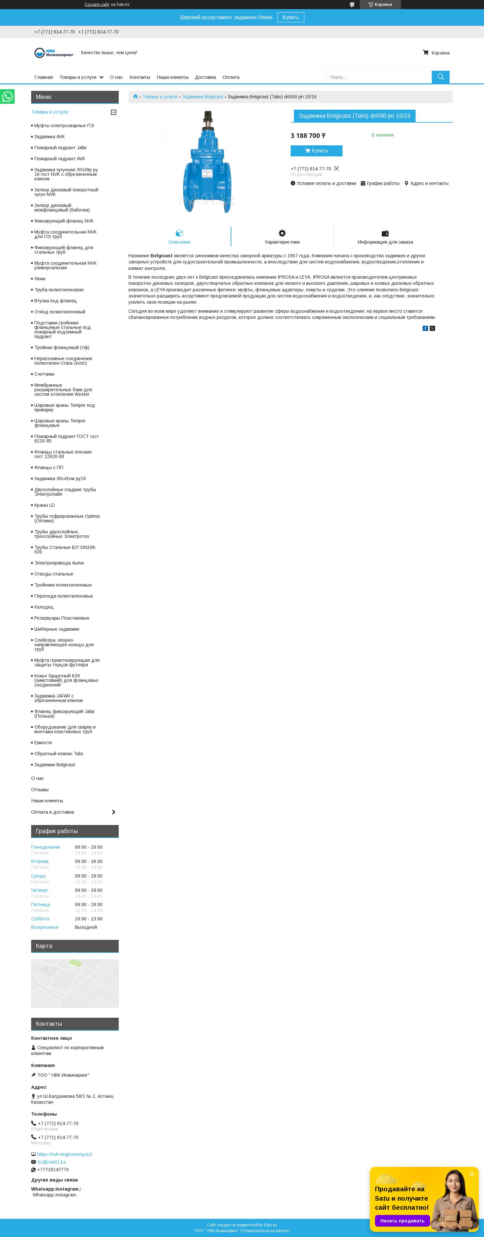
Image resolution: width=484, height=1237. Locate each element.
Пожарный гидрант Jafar (60, 147)
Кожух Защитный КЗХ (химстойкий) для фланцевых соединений (66, 680)
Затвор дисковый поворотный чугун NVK (66, 192)
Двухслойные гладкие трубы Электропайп (65, 492)
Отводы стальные (53, 573)
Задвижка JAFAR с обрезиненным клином (58, 698)
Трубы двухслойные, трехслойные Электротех (61, 534)
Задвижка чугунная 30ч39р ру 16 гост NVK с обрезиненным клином (66, 174)
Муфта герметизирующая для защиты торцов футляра (67, 662)
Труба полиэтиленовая (59, 289)
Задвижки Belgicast (202, 96)
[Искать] (441, 77)
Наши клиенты (172, 77)
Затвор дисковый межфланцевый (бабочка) (62, 207)
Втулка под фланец (55, 300)
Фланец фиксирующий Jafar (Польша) (64, 714)
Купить (291, 17)
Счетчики (44, 374)
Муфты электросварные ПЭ (64, 125)
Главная (43, 77)
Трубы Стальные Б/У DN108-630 (65, 549)
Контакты (139, 77)
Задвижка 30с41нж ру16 (60, 478)
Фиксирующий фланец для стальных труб (63, 250)
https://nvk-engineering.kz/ (64, 1154)
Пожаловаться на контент (266, 1231)
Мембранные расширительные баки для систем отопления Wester (63, 389)
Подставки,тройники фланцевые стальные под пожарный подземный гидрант (62, 329)
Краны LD (44, 505)
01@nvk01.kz (52, 1162)
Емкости (43, 742)
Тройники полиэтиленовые (63, 585)
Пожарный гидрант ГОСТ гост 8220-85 (66, 438)
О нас (116, 77)
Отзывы (40, 789)
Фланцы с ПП (48, 467)
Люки (39, 278)
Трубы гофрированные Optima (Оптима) (67, 518)
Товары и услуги (77, 77)
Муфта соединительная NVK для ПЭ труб (65, 234)
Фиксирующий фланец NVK (64, 221)
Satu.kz (270, 1225)
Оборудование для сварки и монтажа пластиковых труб (65, 729)
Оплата (231, 77)
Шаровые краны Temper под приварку (64, 407)
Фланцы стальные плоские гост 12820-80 (63, 454)
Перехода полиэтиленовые (63, 596)
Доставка (205, 77)
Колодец (44, 607)
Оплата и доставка (52, 812)
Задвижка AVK (49, 136)
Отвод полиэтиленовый (59, 311)
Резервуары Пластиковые (62, 618)
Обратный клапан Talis (58, 753)
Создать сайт (97, 4)
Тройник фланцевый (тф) (62, 347)
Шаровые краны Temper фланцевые (60, 423)
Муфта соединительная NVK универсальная (65, 265)
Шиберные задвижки (56, 629)
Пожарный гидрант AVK (59, 158)
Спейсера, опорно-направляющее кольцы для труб (64, 644)
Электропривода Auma (59, 562)
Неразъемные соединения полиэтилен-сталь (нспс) (63, 361)
